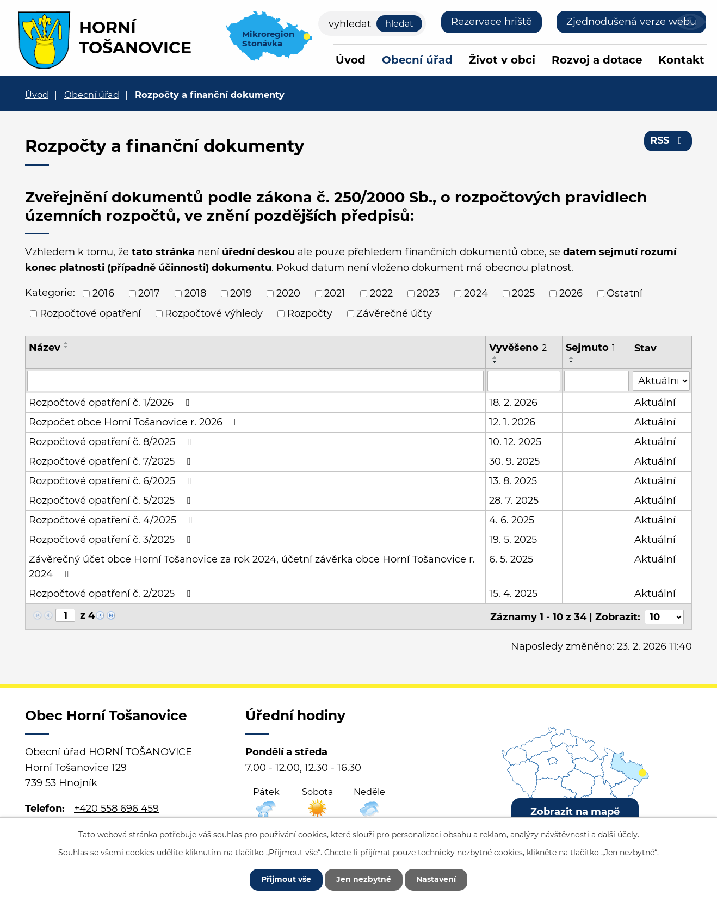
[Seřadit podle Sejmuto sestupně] (572, 362)
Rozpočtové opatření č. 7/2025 (112, 461)
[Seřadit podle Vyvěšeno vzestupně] (496, 357)
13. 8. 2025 (513, 481)
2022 (381, 293)
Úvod (351, 59)
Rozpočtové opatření (90, 313)
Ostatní (624, 293)
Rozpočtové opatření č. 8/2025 (112, 442)
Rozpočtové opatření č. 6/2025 (112, 481)
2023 (428, 293)
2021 (334, 293)
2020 (288, 293)
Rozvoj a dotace (597, 59)
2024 (476, 293)
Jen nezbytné (363, 879)
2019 (241, 293)
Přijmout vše (286, 879)
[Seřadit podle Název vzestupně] (66, 343)
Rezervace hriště (491, 22)
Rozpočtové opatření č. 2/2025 (112, 594)
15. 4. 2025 (514, 594)
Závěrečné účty (394, 313)
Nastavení (436, 879)
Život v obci (502, 59)
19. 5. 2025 (513, 540)
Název (44, 348)
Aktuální (655, 403)
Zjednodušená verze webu (631, 22)
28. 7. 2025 (514, 501)
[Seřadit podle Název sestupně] (66, 347)
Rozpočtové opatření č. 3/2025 (112, 540)
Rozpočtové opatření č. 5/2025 (112, 501)
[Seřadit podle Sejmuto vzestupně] (572, 357)
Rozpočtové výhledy (214, 313)
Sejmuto (590, 348)
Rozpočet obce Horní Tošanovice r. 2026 (136, 422)
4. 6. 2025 (512, 520)
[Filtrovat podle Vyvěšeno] (524, 381)
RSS (668, 140)
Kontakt (681, 59)
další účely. (618, 835)
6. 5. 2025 (512, 559)
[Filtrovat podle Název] (255, 381)
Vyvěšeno (518, 348)
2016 (103, 293)
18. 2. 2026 (514, 403)
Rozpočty (309, 313)
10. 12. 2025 (516, 442)
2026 (571, 293)
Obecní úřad (417, 59)
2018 (195, 293)
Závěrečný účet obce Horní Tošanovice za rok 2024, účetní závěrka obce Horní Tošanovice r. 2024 (252, 566)
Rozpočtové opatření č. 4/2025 (112, 520)
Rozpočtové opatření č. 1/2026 (111, 403)
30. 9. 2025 (515, 461)
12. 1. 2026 (513, 422)
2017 (149, 293)
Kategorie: (50, 293)
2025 (523, 293)
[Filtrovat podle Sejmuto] (596, 381)
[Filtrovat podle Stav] (661, 380)
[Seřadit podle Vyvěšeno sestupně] (496, 362)
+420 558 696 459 (116, 807)
